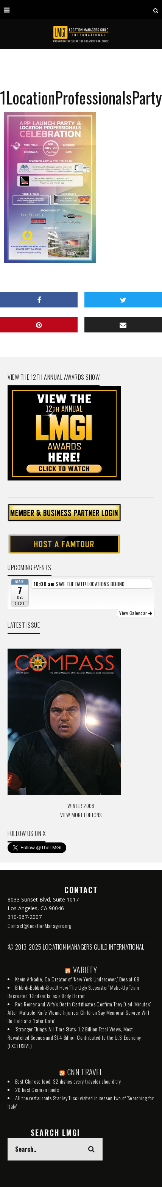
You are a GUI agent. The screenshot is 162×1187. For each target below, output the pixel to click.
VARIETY (85, 969)
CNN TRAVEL (85, 1072)
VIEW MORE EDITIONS (80, 815)
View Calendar (135, 613)
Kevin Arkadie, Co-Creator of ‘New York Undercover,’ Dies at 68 (77, 979)
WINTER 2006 (80, 806)
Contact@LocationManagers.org (39, 926)
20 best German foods (37, 1089)
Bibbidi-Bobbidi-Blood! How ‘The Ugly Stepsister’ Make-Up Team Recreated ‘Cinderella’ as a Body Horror (73, 991)
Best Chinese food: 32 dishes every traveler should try (68, 1081)
